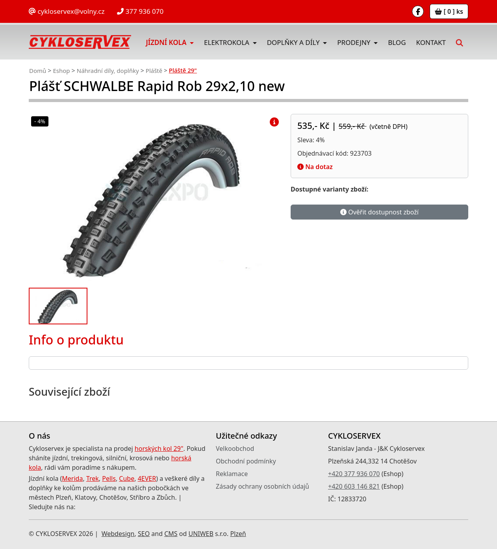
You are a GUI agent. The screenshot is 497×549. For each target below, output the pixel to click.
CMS (170, 533)
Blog (397, 42)
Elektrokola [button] (227, 42)
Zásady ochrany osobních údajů (262, 486)
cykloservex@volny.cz (66, 11)
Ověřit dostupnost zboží (379, 212)
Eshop (61, 70)
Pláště (154, 70)
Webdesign (118, 533)
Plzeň (238, 533)
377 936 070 (140, 11)
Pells (109, 478)
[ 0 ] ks (449, 11)
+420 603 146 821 (354, 486)
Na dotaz (315, 166)
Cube (126, 478)
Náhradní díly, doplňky (108, 70)
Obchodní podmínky (246, 461)
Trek (92, 478)
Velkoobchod (235, 448)
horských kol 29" (159, 448)
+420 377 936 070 (354, 473)
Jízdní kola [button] (167, 42)
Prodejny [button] (354, 42)
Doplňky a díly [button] (294, 42)
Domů (37, 70)
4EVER (147, 478)
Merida (72, 478)
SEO (144, 533)
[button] (459, 42)
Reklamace (232, 473)
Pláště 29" (183, 70)
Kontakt (431, 42)
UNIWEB (200, 533)
